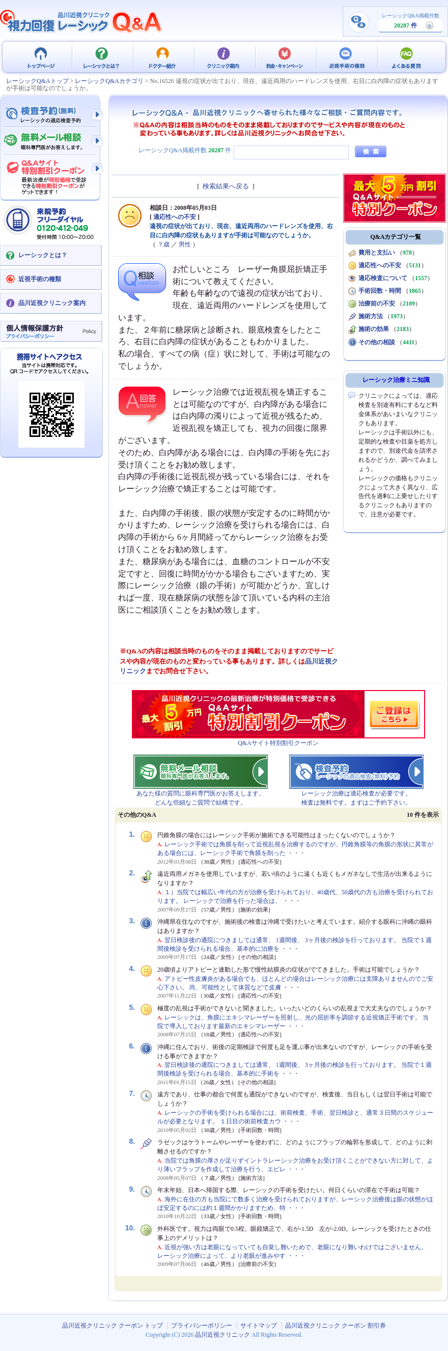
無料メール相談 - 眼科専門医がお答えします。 (51, 141)
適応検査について (382, 278)
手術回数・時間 (379, 290)
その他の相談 (376, 342)
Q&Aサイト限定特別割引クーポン (51, 174)
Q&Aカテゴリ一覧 (396, 236)
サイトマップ (258, 1325)
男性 (185, 244)
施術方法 (370, 316)
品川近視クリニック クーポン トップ (40, 57)
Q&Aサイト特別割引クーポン (278, 743)
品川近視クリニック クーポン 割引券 (335, 1325)
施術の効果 (373, 329)
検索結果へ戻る (226, 186)
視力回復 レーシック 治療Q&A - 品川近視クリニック (81, 21)
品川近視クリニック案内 (52, 303)
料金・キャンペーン (285, 57)
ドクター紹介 (162, 57)
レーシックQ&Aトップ (37, 81)
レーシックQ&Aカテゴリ (109, 81)
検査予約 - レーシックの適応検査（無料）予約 (51, 114)
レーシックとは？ (101, 57)
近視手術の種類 (346, 57)
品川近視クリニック (222, 1334)
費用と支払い (376, 252)
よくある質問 (407, 57)
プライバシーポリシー (201, 1325)
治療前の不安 (376, 303)
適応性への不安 (174, 216)
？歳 (163, 244)
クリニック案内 (224, 57)
